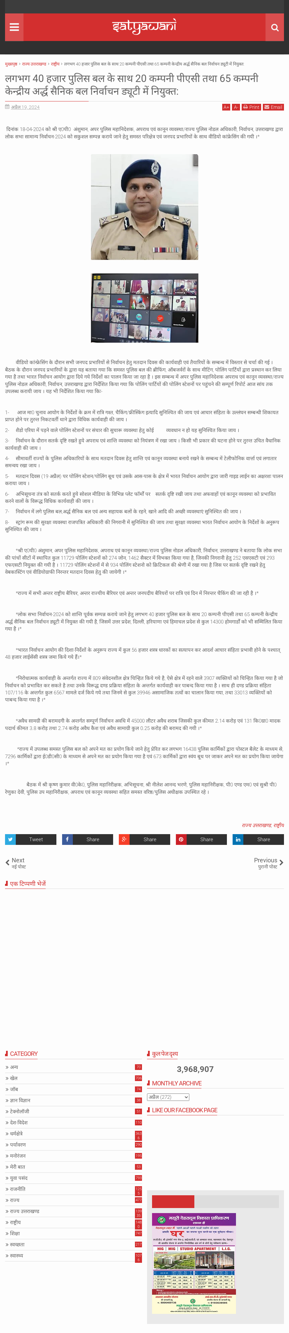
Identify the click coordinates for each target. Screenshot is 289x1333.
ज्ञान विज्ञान (20, 1101)
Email (273, 107)
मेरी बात (17, 1167)
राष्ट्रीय (278, 825)
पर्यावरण (18, 1145)
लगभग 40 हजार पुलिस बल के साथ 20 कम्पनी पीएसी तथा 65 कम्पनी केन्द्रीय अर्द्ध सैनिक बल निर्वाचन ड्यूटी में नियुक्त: (141, 84)
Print (251, 107)
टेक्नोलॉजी (19, 1112)
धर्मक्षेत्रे (16, 1134)
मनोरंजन (18, 1156)
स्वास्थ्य (16, 1256)
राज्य (14, 1200)
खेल (13, 1078)
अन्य (14, 1067)
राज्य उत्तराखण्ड (256, 825)
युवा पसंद (19, 1178)
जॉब (14, 1089)
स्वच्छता (17, 1245)
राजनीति (18, 1189)
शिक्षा (15, 1234)
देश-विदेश (19, 1123)
